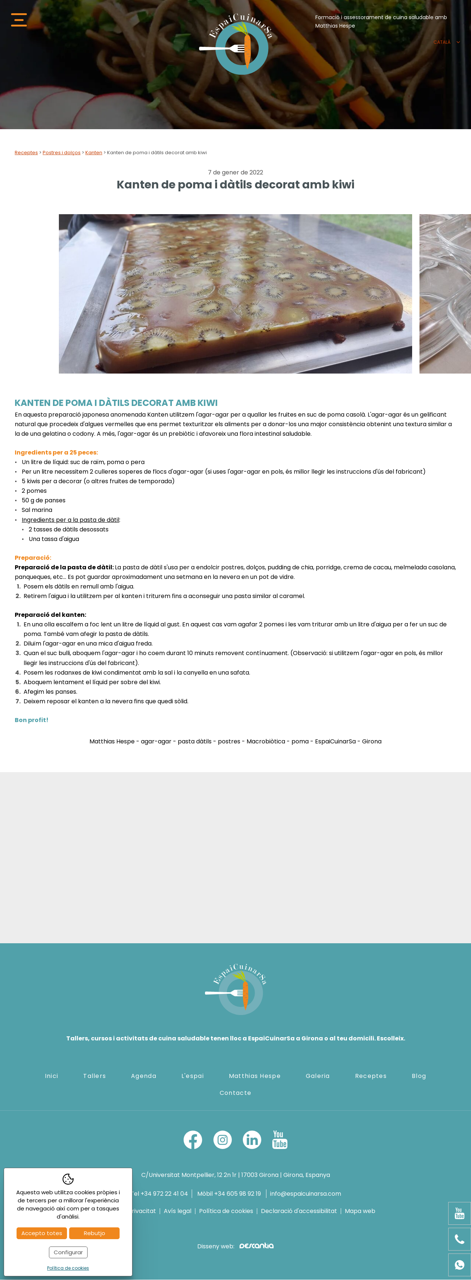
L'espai (192, 1076)
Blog (419, 1076)
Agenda (143, 1076)
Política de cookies (226, 1211)
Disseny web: (235, 1246)
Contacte (235, 1093)
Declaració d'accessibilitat (299, 1211)
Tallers (94, 1076)
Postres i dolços (62, 153)
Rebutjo (94, 1233)
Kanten (93, 153)
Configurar (68, 1252)
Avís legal (177, 1211)
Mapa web (360, 1211)
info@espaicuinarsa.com (305, 1194)
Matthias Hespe (255, 1076)
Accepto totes (41, 1233)
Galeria (318, 1076)
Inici (51, 1076)
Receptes (26, 153)
